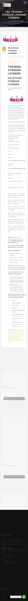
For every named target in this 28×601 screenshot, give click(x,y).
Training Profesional (13, 58)
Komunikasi (11, 55)
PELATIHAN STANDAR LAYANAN (16, 20)
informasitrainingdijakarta (16, 53)
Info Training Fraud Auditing (15, 54)
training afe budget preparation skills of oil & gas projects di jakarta (16, 317)
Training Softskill (12, 60)
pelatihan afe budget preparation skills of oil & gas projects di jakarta (16, 325)
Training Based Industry (14, 57)
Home (6, 20)
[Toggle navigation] (25, 2)
